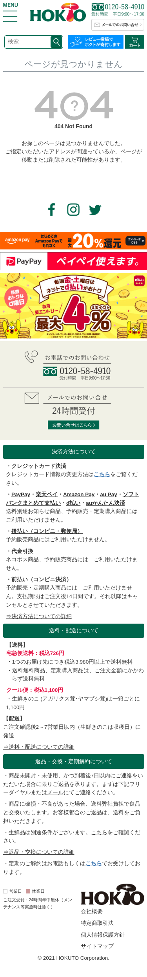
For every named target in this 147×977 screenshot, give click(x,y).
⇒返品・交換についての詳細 (38, 852)
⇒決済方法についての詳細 (39, 616)
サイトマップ (97, 946)
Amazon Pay (78, 494)
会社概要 (92, 911)
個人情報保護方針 (103, 935)
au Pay (108, 494)
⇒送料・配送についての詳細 (38, 747)
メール (55, 792)
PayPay (20, 494)
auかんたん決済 (105, 503)
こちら (102, 474)
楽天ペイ (47, 494)
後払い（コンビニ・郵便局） (47, 531)
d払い (73, 503)
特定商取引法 (97, 923)
